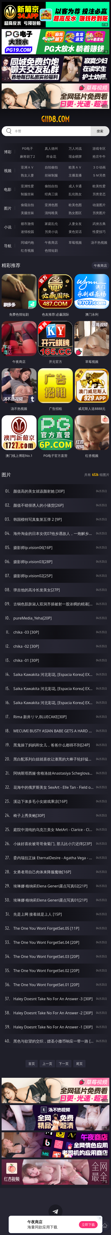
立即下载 (88, 1224)
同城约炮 (27, 242)
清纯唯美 (51, 213)
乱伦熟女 (75, 194)
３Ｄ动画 (99, 167)
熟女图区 (75, 213)
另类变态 (99, 194)
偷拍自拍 (51, 186)
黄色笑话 (75, 231)
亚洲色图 (51, 205)
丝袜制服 (51, 175)
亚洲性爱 (27, 186)
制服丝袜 (27, 194)
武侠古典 (99, 223)
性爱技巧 (99, 231)
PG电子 (27, 148)
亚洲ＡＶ (27, 167)
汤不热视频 (99, 242)
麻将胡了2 (27, 156)
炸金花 (51, 156)
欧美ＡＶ (75, 167)
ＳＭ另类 (99, 175)
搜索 (100, 131)
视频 (7, 170)
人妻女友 (75, 223)
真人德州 (51, 148)
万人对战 (75, 148)
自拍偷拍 (51, 167)
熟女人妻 (27, 175)
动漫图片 (99, 205)
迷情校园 (27, 231)
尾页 (79, 1063)
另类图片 (99, 213)
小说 (7, 227)
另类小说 (51, 231)
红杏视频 (27, 250)
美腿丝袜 (27, 213)
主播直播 (75, 175)
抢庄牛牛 (99, 156)
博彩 (7, 151)
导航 (7, 245)
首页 (31, 1063)
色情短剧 (51, 250)
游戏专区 (99, 148)
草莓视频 (75, 242)
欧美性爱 (99, 186)
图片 (7, 208)
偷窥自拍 (27, 205)
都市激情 (27, 223)
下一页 (64, 1063)
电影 (7, 189)
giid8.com (55, 119)
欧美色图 (75, 205)
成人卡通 (75, 186)
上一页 (47, 1063)
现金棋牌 (75, 156)
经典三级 (51, 194)
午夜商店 (51, 242)
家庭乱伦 (51, 223)
